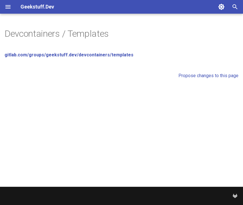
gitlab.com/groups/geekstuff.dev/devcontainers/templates (69, 55)
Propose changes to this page (208, 75)
